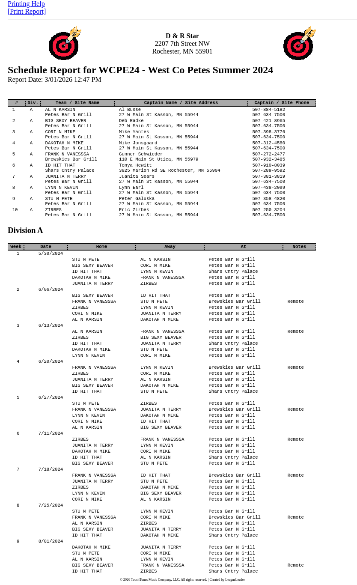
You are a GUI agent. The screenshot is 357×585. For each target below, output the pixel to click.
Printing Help (26, 3)
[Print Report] (27, 11)
